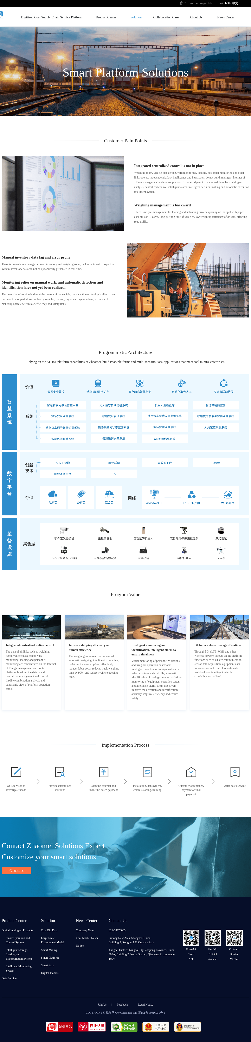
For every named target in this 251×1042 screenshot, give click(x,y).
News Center (225, 17)
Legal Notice (145, 1004)
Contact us (16, 870)
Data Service (9, 978)
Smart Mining (49, 950)
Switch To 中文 (228, 3)
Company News (85, 930)
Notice (80, 945)
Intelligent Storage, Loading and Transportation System (19, 954)
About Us (195, 17)
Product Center (106, 17)
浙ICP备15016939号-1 (151, 1012)
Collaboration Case (166, 17)
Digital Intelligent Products (17, 930)
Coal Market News (87, 938)
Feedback (122, 1004)
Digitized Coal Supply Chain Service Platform (51, 17)
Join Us (102, 1004)
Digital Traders (49, 973)
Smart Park (47, 965)
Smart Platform (50, 957)
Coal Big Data (49, 930)
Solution (136, 17)
